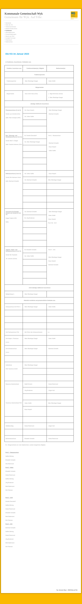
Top (57, 590)
